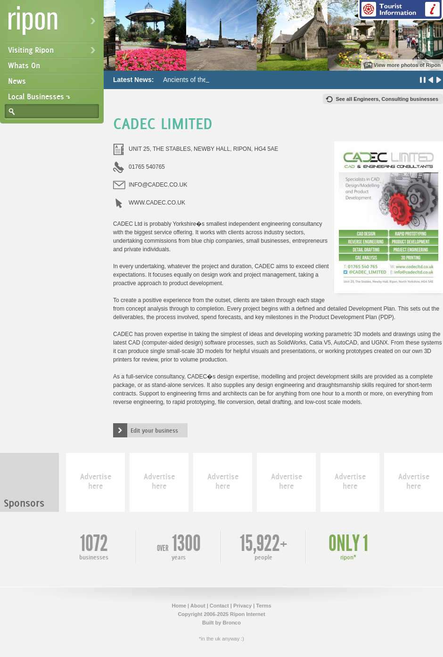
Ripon (53, 23)
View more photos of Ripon (407, 65)
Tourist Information (400, 10)
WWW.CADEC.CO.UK (157, 202)
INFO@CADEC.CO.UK (158, 184)
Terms (263, 605)
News (17, 81)
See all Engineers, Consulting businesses (387, 99)
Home (179, 605)
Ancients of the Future (195, 79)
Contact (219, 605)
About (197, 605)
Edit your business (154, 430)
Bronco (231, 622)
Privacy (242, 605)
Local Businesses (36, 96)
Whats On (24, 65)
